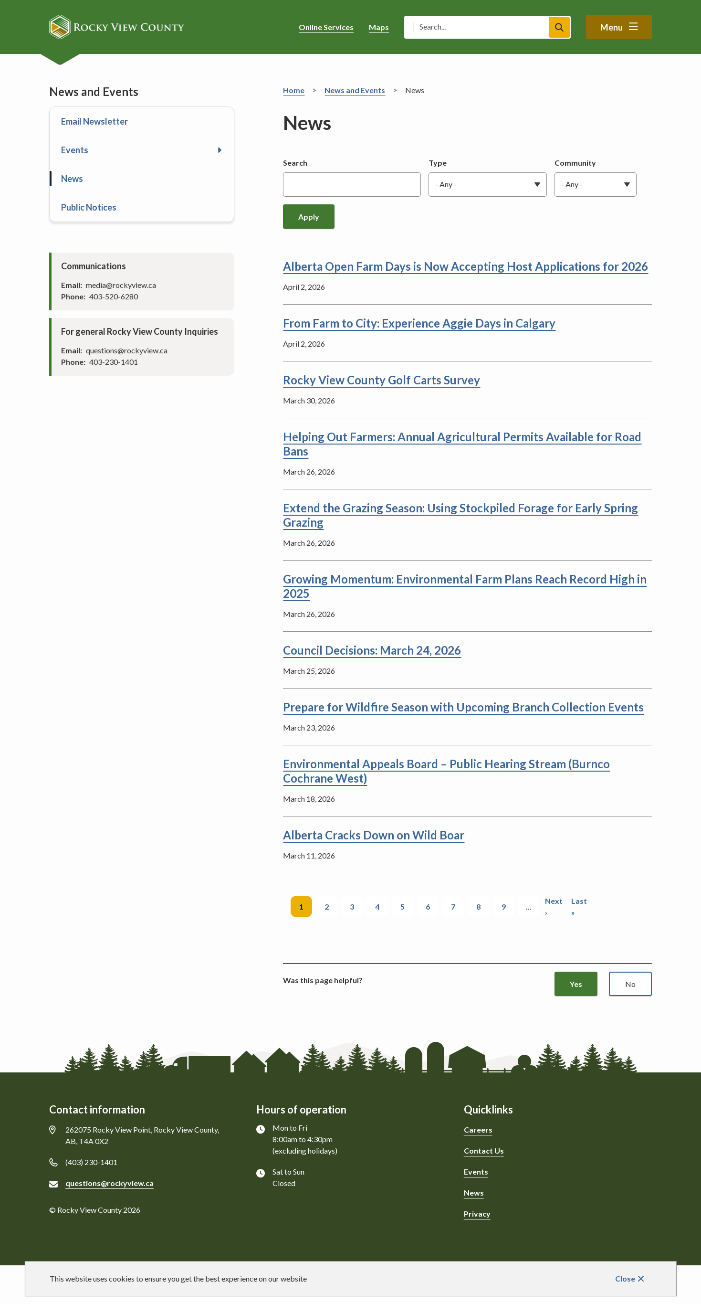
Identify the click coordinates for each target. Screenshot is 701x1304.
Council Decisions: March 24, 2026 (372, 650)
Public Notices (88, 207)
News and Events (354, 90)
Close (625, 1278)
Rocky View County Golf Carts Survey (381, 380)
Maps (379, 27)
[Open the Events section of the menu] (219, 149)
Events (74, 150)
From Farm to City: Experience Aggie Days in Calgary (419, 323)
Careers (478, 1129)
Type (438, 162)
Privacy (477, 1213)
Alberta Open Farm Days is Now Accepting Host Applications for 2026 (465, 266)
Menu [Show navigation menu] (611, 27)
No (630, 983)
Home (293, 90)
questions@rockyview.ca (109, 1182)
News (72, 178)
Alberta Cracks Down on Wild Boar (373, 835)
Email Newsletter (94, 121)
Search (295, 162)
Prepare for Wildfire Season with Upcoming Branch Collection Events (463, 707)
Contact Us (484, 1150)
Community (575, 162)
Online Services (326, 27)
